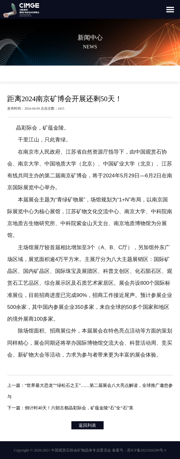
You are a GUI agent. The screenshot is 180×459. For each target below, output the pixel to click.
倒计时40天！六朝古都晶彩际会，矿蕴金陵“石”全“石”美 (79, 408)
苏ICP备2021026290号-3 (146, 450)
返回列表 (87, 425)
